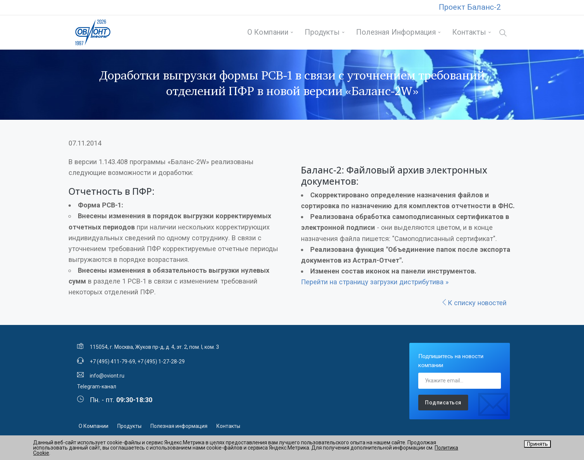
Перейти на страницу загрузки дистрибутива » (375, 282)
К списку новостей (474, 303)
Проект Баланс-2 (470, 7)
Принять (537, 444)
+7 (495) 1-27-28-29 (161, 361)
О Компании (268, 32)
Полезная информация (396, 32)
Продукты (322, 32)
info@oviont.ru (107, 376)
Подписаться (443, 403)
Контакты (469, 32)
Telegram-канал (96, 386)
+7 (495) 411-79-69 (112, 361)
